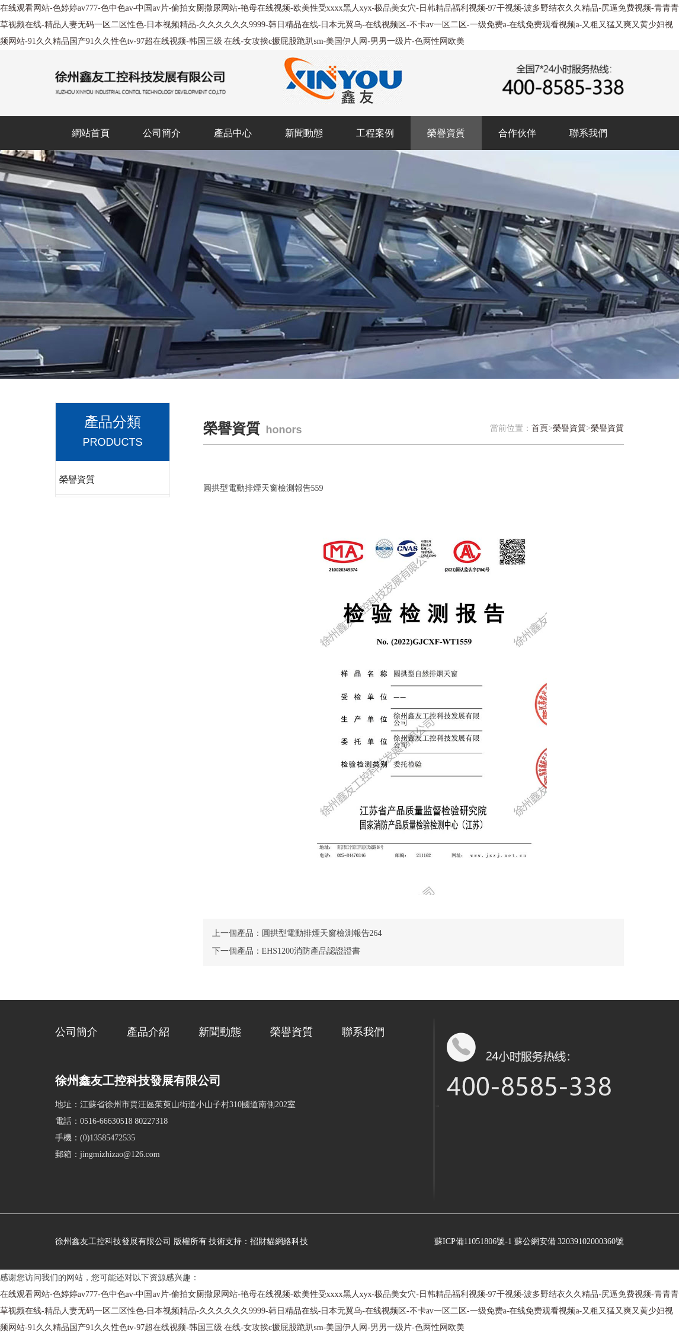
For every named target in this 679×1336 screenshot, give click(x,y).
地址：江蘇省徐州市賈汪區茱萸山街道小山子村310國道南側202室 (175, 1104)
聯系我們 (588, 133)
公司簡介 (162, 133)
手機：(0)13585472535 (95, 1137)
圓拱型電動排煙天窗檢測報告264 (322, 933)
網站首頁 (91, 133)
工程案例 (375, 133)
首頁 (539, 428)
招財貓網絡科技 (279, 1241)
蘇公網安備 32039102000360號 (569, 1241)
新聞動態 (304, 133)
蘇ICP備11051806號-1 (473, 1241)
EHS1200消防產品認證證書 (311, 951)
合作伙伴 (517, 133)
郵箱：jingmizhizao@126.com (107, 1154)
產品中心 (233, 133)
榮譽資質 (446, 133)
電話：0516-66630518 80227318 (111, 1121)
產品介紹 (148, 1032)
